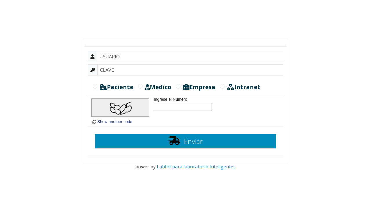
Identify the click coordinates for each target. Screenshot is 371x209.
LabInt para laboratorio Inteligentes (196, 166)
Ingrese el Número (170, 99)
